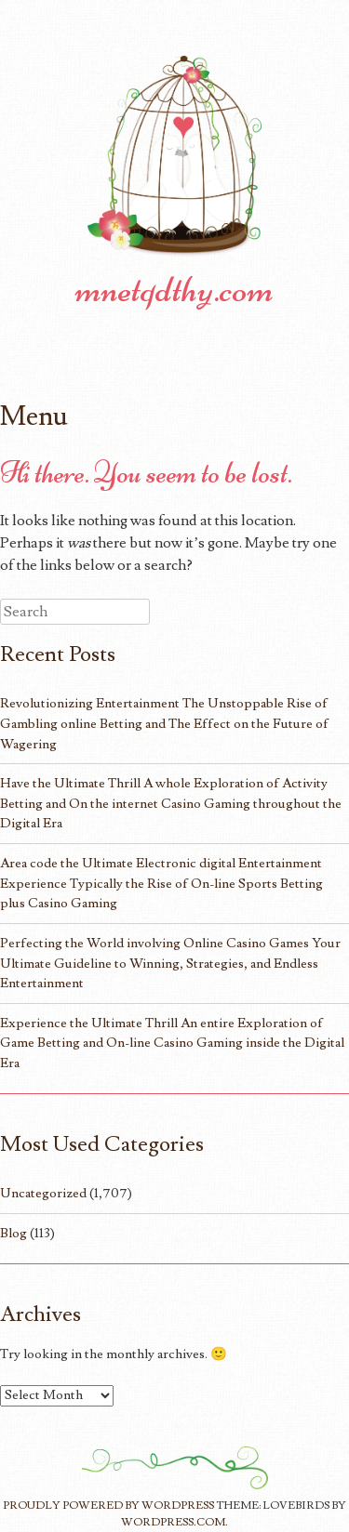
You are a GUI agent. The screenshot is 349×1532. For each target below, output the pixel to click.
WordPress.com (173, 1522)
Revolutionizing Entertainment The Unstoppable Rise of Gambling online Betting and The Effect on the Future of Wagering (164, 723)
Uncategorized (43, 1193)
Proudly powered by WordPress (108, 1505)
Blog (13, 1233)
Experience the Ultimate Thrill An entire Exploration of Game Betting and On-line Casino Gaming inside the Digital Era (172, 1043)
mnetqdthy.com (174, 289)
